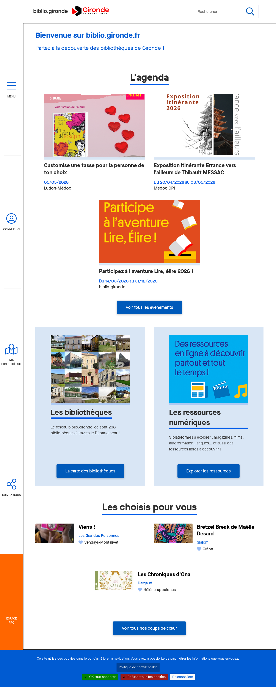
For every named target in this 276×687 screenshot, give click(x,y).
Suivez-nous (11, 495)
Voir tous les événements (149, 307)
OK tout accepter (100, 676)
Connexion (11, 229)
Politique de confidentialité (138, 667)
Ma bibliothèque (11, 362)
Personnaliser (182, 676)
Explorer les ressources (208, 471)
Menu (11, 96)
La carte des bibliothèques (90, 471)
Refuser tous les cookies (144, 676)
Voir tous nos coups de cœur (149, 628)
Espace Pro (11, 620)
